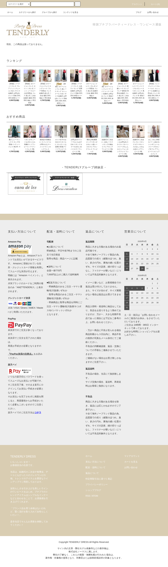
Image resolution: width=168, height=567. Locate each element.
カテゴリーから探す (25, 12)
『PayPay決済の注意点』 (21, 354)
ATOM (95, 496)
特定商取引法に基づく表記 (99, 478)
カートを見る (131, 461)
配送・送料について (95, 467)
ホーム (10, 12)
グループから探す (47, 12)
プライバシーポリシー (97, 484)
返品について (92, 473)
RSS (88, 496)
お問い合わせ (151, 12)
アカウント (135, 4)
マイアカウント (132, 456)
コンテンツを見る (68, 12)
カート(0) (153, 4)
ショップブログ (93, 490)
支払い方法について (95, 461)
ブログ (136, 12)
